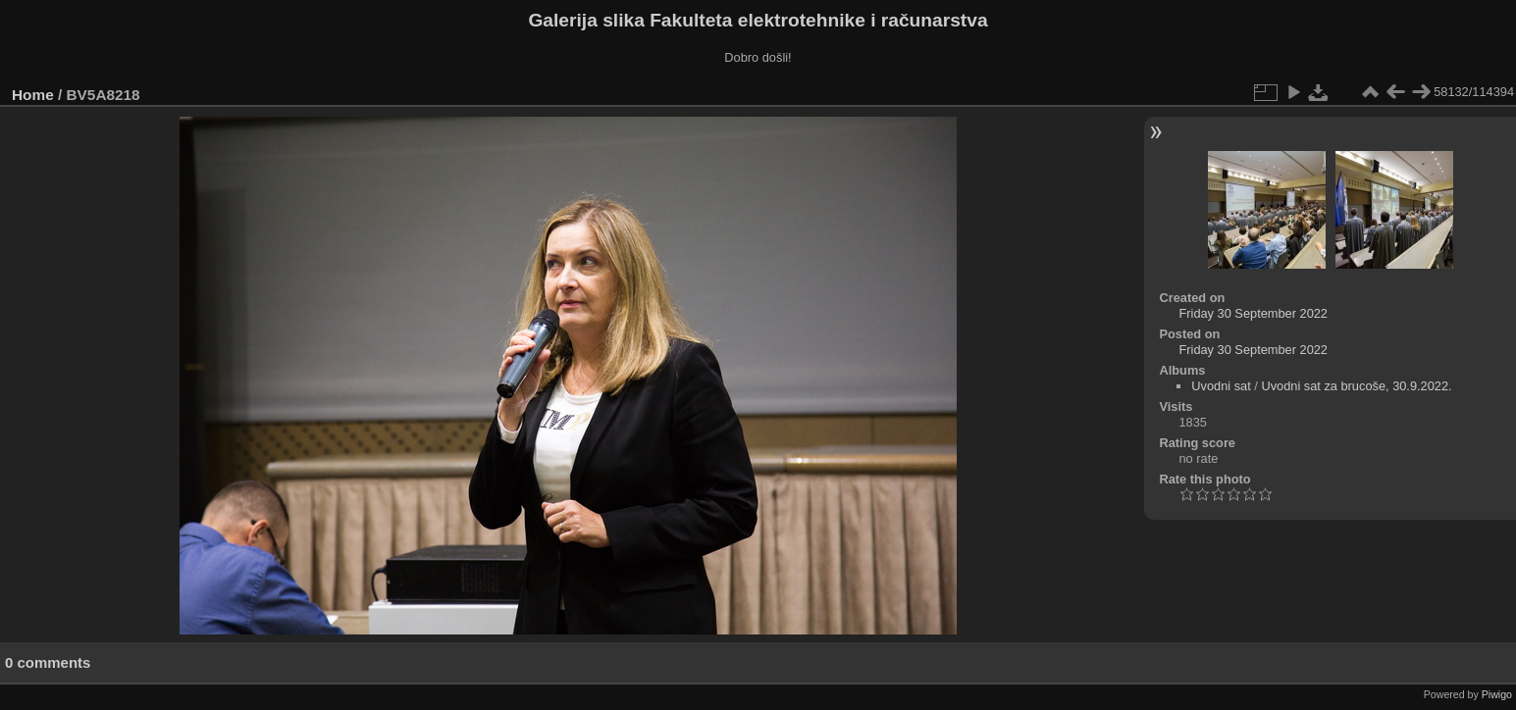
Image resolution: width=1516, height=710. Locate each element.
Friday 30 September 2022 (1253, 313)
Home (33, 94)
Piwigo (1497, 694)
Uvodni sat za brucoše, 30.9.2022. (1356, 386)
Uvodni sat (1220, 386)
